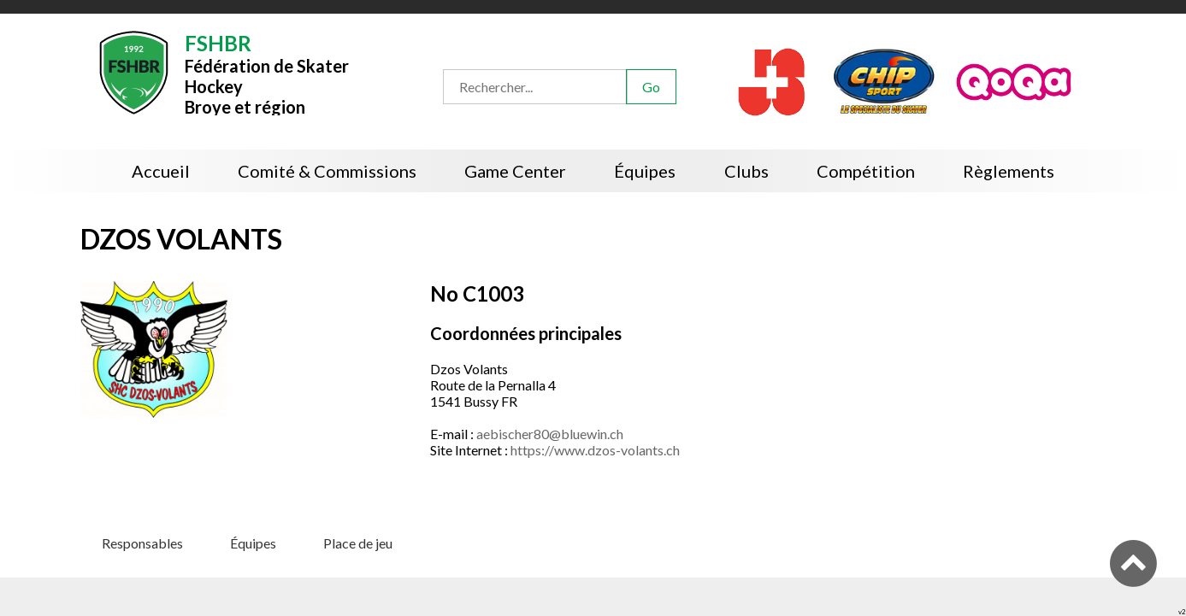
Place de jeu (357, 543)
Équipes (253, 543)
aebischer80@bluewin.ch (549, 433)
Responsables (142, 543)
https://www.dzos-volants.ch (595, 450)
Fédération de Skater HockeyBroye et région (267, 73)
